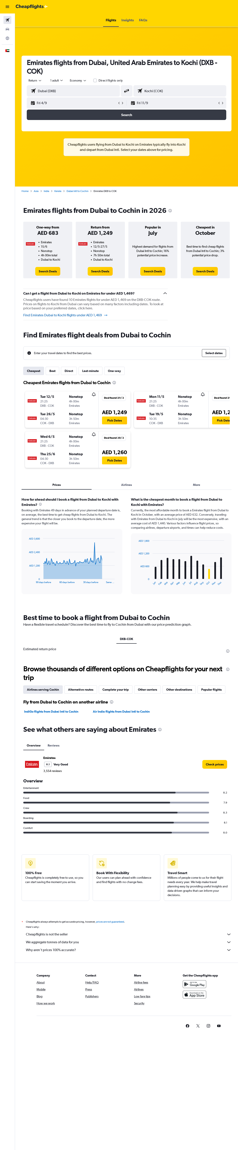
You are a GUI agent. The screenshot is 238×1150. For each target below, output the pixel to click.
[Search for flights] (7, 20)
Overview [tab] (34, 745)
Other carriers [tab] (147, 689)
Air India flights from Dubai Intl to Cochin (121, 711)
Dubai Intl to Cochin (77, 191)
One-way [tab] (114, 371)
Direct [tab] (69, 371)
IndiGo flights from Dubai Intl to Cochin (51, 711)
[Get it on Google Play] (194, 984)
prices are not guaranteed (110, 921)
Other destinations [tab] (179, 689)
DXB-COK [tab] (126, 639)
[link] (47, 271)
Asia (36, 191)
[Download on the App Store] (194, 994)
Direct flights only (111, 80)
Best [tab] (52, 371)
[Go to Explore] (7, 38)
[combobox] (78, 80)
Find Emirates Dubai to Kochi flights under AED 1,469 (65, 315)
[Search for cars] (7, 29)
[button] (7, 7)
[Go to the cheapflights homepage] (32, 7)
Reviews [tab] (53, 745)
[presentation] (170, 211)
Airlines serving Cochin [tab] (43, 689)
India (46, 191)
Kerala (57, 191)
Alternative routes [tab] (80, 689)
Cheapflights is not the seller (128, 934)
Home (25, 191)
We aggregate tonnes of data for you (128, 942)
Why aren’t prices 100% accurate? (128, 950)
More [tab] (196, 485)
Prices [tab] (56, 485)
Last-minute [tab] (90, 371)
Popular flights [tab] (211, 689)
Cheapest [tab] (33, 371)
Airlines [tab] (126, 485)
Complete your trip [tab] (115, 689)
